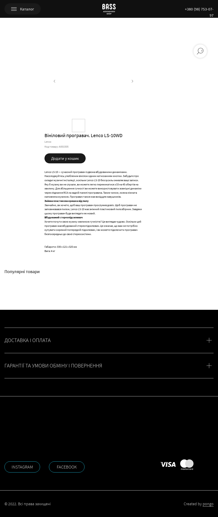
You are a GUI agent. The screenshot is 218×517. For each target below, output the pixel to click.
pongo (208, 503)
